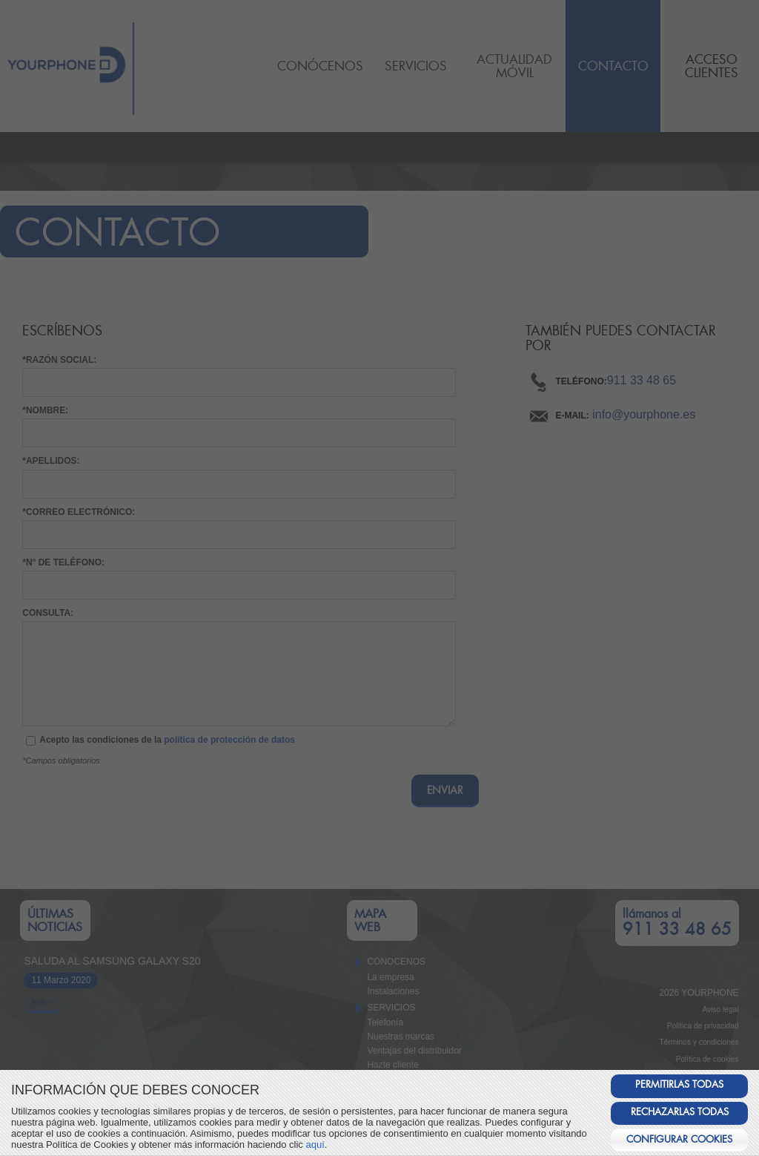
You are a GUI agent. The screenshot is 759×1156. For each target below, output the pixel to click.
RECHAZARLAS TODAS (680, 1112)
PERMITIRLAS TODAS (679, 1084)
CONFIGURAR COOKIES (679, 1139)
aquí (314, 1144)
